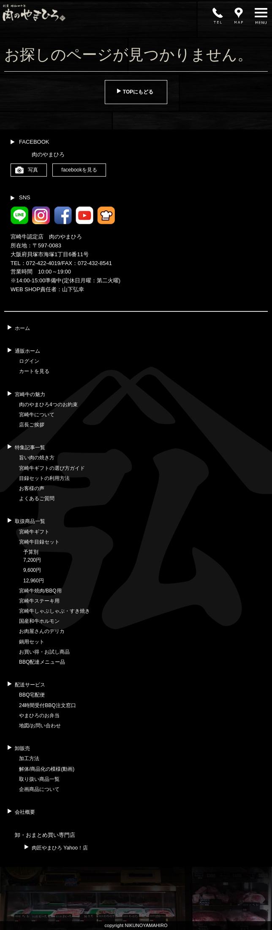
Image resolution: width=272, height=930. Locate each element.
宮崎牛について (36, 415)
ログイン (29, 361)
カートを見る (34, 371)
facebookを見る (79, 170)
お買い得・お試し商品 (44, 652)
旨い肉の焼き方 (36, 458)
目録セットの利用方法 (44, 478)
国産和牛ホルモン (39, 621)
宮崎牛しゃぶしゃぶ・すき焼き (54, 611)
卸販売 (22, 748)
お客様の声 (31, 488)
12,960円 (33, 581)
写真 (33, 170)
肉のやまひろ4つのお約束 (48, 404)
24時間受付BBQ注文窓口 (47, 705)
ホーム (22, 328)
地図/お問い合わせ (40, 726)
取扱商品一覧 (30, 521)
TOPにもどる (138, 92)
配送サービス (30, 685)
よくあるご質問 (36, 498)
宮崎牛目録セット (39, 542)
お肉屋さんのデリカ (42, 631)
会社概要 (25, 812)
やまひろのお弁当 (39, 715)
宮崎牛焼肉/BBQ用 (40, 591)
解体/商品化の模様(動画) (46, 769)
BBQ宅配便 (32, 695)
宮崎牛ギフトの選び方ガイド (52, 468)
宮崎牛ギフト (34, 532)
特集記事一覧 (30, 447)
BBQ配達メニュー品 (42, 662)
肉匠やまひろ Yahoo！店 (60, 848)
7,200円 (32, 560)
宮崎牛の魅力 (30, 394)
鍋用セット (31, 642)
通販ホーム (27, 351)
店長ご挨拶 (31, 425)
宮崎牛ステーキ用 (39, 601)
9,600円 (32, 570)
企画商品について (39, 789)
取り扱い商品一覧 (39, 779)
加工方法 (29, 758)
